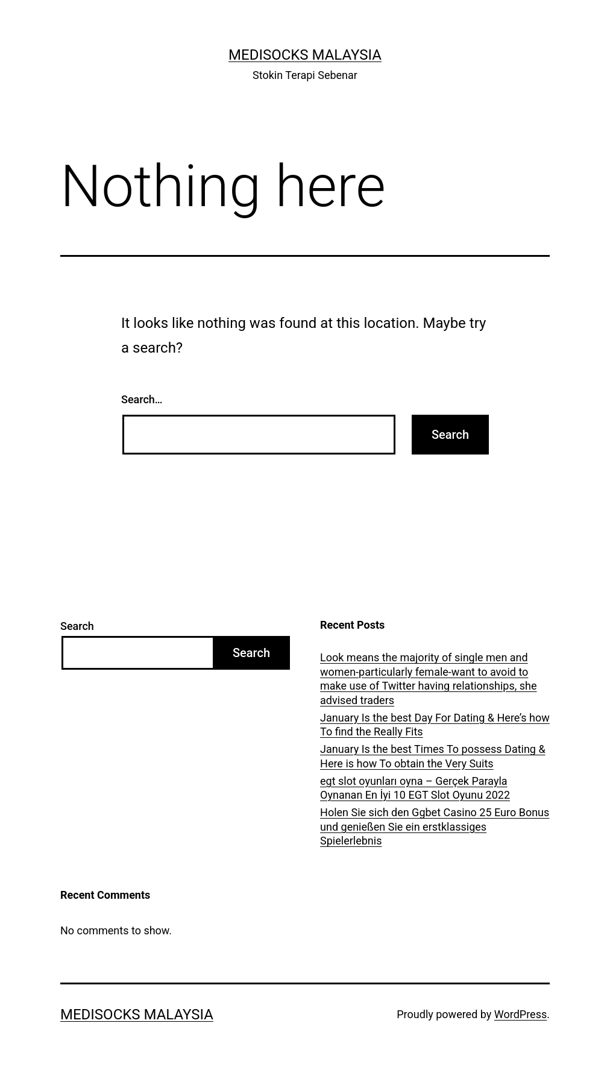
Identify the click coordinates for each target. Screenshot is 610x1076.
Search (77, 626)
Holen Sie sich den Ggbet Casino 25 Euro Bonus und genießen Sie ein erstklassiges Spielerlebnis (434, 826)
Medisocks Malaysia (305, 54)
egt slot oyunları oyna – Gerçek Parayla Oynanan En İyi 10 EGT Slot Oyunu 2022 (415, 788)
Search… (142, 399)
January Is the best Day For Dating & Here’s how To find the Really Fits (435, 724)
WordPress (520, 1014)
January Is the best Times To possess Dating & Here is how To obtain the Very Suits (433, 756)
